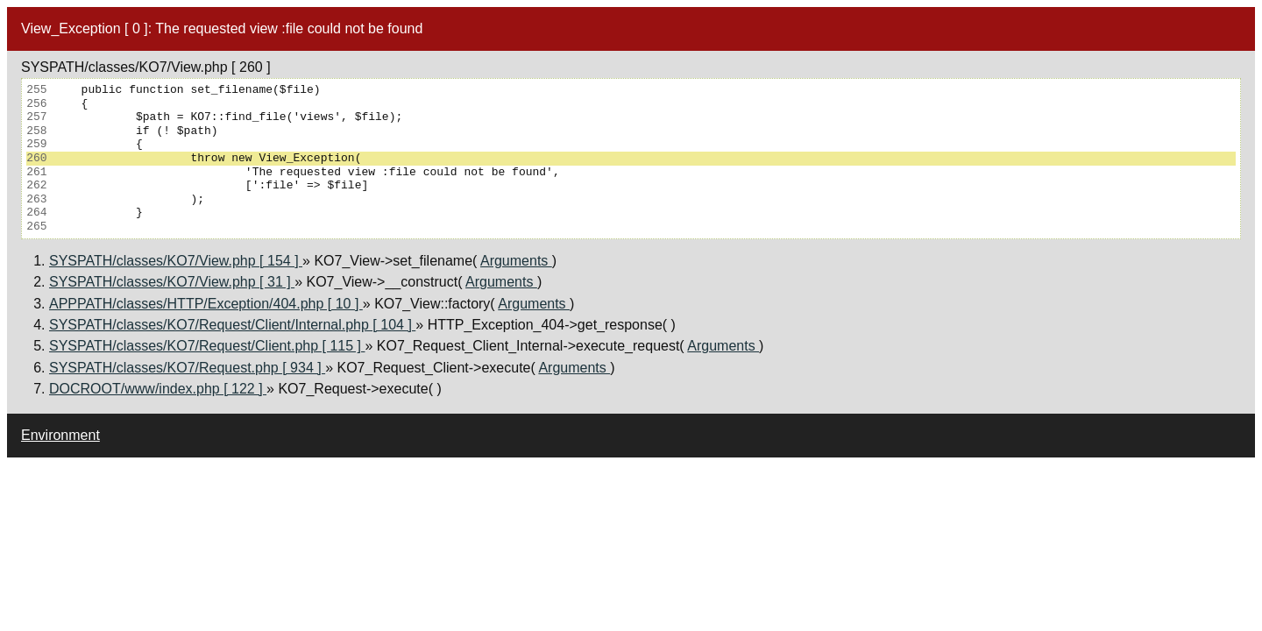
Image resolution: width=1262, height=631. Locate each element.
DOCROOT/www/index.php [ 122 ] (157, 388)
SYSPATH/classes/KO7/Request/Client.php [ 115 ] (207, 345)
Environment (60, 435)
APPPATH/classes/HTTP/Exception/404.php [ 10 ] (206, 303)
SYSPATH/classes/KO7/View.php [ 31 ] (171, 281)
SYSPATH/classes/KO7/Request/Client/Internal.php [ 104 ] (232, 324)
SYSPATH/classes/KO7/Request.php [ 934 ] (187, 367)
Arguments (516, 260)
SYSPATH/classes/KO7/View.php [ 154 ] (175, 260)
